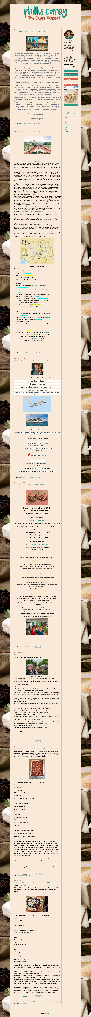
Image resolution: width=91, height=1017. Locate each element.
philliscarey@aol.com (43, 225)
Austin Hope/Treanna (23, 287)
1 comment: (29, 123)
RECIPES (34, 24)
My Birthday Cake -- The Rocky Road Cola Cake (36, 749)
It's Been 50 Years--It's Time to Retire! (32, 32)
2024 (66, 117)
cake (24, 875)
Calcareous (47, 317)
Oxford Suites (34, 285)
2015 (66, 132)
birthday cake (20, 875)
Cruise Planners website (38, 468)
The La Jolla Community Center (38, 544)
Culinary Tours (21, 654)
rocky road (31, 875)
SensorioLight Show (29, 275)
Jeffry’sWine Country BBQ (36, 304)
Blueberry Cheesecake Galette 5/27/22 (32, 883)
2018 (66, 127)
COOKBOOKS (42, 24)
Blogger (47, 1013)
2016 (66, 131)
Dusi (38, 296)
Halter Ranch (24, 315)
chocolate (27, 875)
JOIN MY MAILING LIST (71, 71)
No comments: (30, 352)
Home (34, 1001)
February (68, 112)
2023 (66, 119)
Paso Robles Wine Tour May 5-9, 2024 (31, 131)
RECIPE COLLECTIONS (53, 24)
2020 (66, 124)
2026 (66, 110)
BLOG (19, 24)
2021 (66, 122)
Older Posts (58, 1001)
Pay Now (40, 520)
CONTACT (70, 24)
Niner (47, 332)
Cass (35, 338)
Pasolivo (29, 330)
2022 (66, 120)
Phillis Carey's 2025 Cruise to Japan (31, 360)
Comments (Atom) (23, 1003)
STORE (63, 24)
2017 (66, 129)
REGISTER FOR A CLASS (71, 74)
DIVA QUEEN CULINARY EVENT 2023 (29, 485)
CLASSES (26, 24)
